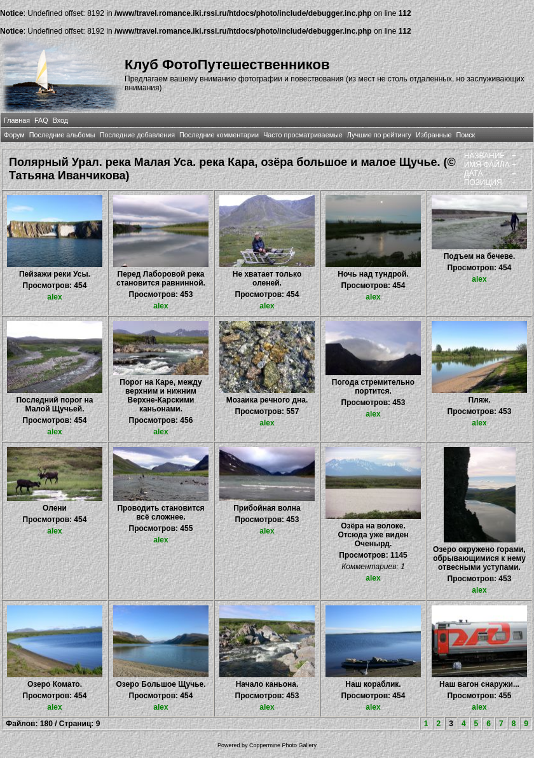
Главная (17, 120)
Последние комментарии (219, 135)
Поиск (465, 135)
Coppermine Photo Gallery (283, 745)
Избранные (433, 135)
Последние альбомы (62, 135)
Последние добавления (137, 135)
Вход (60, 120)
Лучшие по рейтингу (379, 135)
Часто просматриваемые (303, 135)
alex (54, 297)
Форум (14, 135)
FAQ (41, 120)
